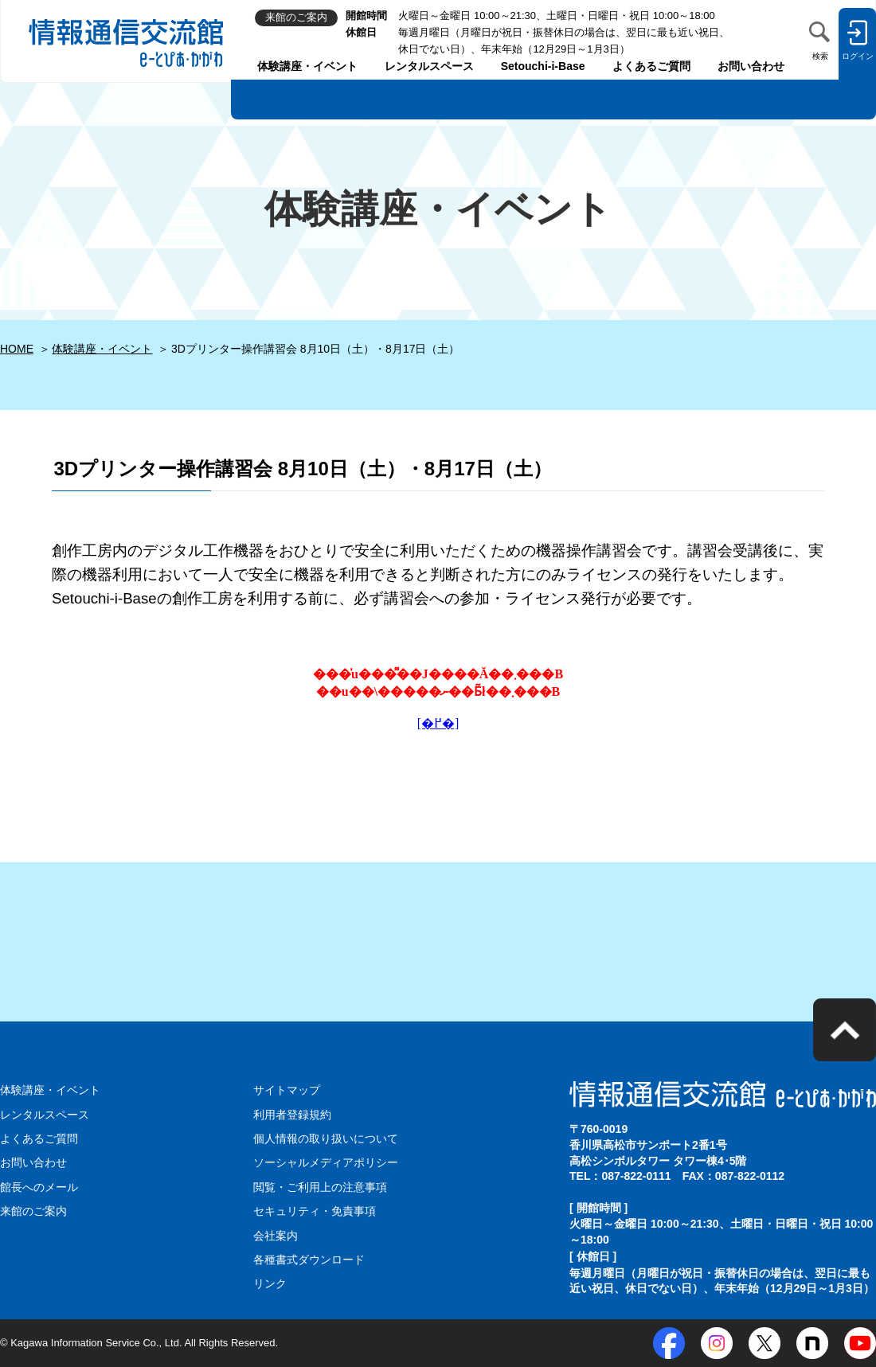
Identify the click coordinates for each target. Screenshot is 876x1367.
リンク (270, 1283)
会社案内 (275, 1235)
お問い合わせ (751, 66)
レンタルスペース (429, 66)
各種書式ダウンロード (309, 1259)
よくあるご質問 (651, 66)
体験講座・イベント (307, 66)
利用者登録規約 (292, 1114)
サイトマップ (286, 1090)
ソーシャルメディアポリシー (325, 1162)
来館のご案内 (33, 1211)
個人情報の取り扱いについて (325, 1138)
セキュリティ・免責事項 (314, 1211)
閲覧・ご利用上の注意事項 (320, 1187)
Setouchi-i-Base (543, 66)
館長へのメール (39, 1187)
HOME (16, 348)
